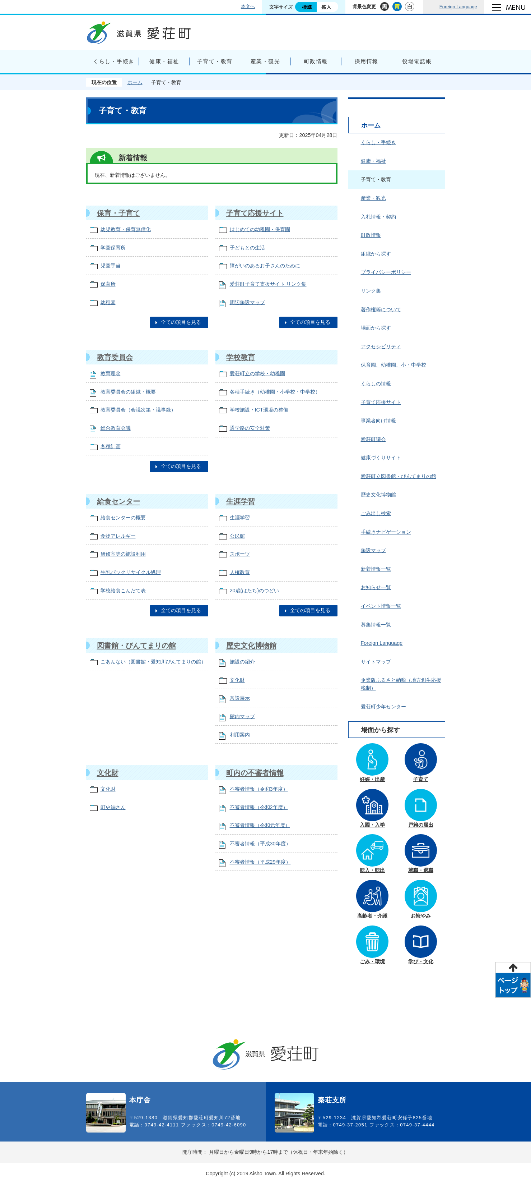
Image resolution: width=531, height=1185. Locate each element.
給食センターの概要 (123, 517)
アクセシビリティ (381, 346)
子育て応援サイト (255, 213)
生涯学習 (240, 501)
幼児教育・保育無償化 (126, 229)
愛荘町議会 (373, 439)
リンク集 (371, 291)
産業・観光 (373, 198)
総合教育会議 (116, 428)
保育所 (108, 284)
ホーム (135, 82)
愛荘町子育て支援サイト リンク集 (268, 284)
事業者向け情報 (378, 420)
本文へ (248, 6)
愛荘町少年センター (383, 706)
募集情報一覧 (376, 625)
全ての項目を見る (181, 322)
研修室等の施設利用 (123, 554)
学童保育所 (113, 248)
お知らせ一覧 (376, 587)
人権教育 (240, 572)
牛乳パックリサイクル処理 (131, 572)
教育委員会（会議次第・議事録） (138, 410)
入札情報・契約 (378, 217)
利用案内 (240, 735)
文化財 (237, 680)
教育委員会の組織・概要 (128, 392)
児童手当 (111, 265)
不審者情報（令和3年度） (259, 789)
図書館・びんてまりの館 (136, 645)
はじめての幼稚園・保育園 (260, 229)
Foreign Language (458, 6)
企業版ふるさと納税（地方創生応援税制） (401, 684)
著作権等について (381, 309)
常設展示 (240, 698)
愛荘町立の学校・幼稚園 (257, 373)
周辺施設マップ (247, 302)
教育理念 (111, 373)
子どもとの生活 (247, 248)
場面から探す (376, 328)
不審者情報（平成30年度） (260, 843)
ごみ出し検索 (376, 513)
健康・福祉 (373, 161)
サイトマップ (376, 662)
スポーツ (240, 554)
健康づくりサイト (381, 457)
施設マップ (373, 550)
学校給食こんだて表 (123, 590)
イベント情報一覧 (381, 606)
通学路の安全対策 (250, 428)
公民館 (237, 536)
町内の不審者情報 (255, 773)
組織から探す (376, 254)
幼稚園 (108, 302)
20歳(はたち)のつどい (254, 590)
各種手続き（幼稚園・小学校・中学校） (275, 392)
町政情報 (371, 235)
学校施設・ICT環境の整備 (259, 410)
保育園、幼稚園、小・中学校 (393, 365)
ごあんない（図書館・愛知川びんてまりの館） (153, 662)
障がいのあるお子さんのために (265, 265)
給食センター (118, 501)
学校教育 (240, 357)
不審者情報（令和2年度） (259, 807)
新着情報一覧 (376, 569)
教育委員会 (115, 357)
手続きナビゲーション (386, 532)
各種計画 (111, 446)
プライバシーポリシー (386, 272)
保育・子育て (118, 213)
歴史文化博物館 (251, 645)
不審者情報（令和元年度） (260, 825)
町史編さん (113, 807)
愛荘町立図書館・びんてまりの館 (398, 476)
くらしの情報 (376, 383)
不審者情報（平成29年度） (260, 862)
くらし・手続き (378, 142)
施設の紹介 (242, 662)
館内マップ (242, 716)
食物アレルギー (118, 536)
